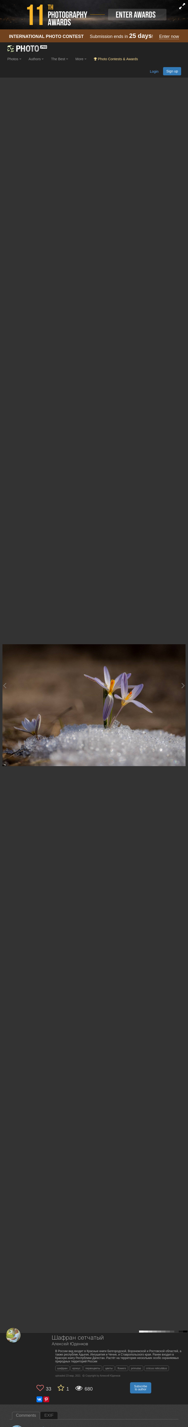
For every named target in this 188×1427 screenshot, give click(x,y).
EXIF (49, 1415)
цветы (109, 1368)
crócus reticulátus (156, 1368)
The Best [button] (59, 59)
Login (154, 71)
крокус (76, 1368)
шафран (62, 1368)
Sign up (172, 71)
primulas (136, 1368)
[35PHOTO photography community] (26, 48)
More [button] (80, 59)
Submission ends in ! (94, 36)
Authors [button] (36, 59)
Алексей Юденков (70, 1344)
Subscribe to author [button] (140, 1388)
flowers (122, 1368)
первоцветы (92, 1368)
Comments (26, 1415)
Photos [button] (14, 59)
